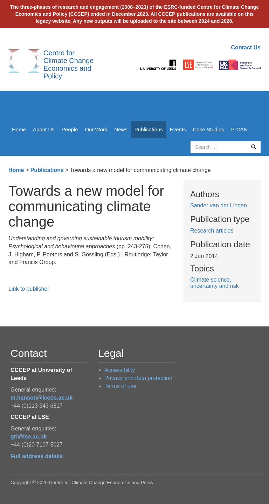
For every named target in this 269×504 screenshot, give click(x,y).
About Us (44, 129)
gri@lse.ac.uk (29, 437)
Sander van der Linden (218, 205)
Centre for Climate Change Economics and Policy (68, 64)
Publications (148, 129)
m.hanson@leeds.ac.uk (42, 398)
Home (19, 129)
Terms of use (120, 386)
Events (178, 129)
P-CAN (239, 129)
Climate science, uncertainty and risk (214, 283)
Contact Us (246, 47)
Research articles (212, 231)
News (120, 129)
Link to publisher (28, 289)
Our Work (96, 129)
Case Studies (208, 129)
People (70, 129)
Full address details (37, 456)
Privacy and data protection (138, 378)
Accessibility (119, 370)
